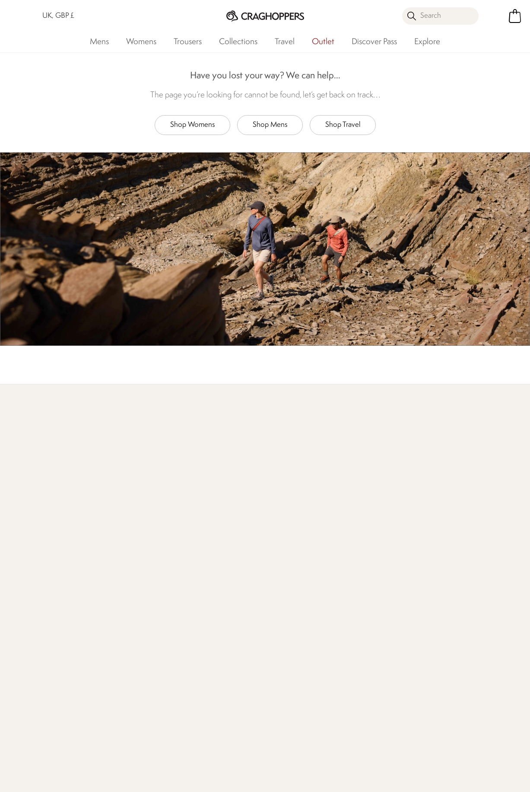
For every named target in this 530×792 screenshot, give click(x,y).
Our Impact (335, 461)
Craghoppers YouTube (313, 741)
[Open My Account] (496, 16)
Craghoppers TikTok (277, 741)
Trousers (188, 42)
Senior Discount (288, 615)
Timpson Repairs (288, 574)
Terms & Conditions (355, 779)
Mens (99, 42)
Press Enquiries (124, 546)
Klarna (274, 667)
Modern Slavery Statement (207, 617)
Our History (201, 532)
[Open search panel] (440, 16)
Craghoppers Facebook (259, 741)
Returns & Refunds (48, 546)
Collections (238, 42)
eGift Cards (282, 532)
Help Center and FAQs (136, 560)
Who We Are (437, 461)
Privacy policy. (440, 559)
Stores (193, 546)
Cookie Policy (488, 779)
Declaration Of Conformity (206, 593)
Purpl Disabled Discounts (286, 635)
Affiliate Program (289, 695)
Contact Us (119, 532)
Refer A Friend (286, 681)
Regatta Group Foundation (206, 641)
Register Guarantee (294, 560)
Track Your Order (45, 560)
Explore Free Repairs (249, 461)
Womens (141, 42)
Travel (285, 42)
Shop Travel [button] (342, 125)
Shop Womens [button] (192, 125)
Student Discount (291, 588)
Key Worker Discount (296, 601)
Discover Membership (53, 461)
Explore (427, 42)
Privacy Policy (426, 779)
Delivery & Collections (53, 532)
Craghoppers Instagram (295, 741)
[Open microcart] (515, 16)
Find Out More (142, 461)
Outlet (323, 42)
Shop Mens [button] (270, 125)
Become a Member (294, 546)
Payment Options (291, 653)
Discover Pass (374, 42)
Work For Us (201, 560)
